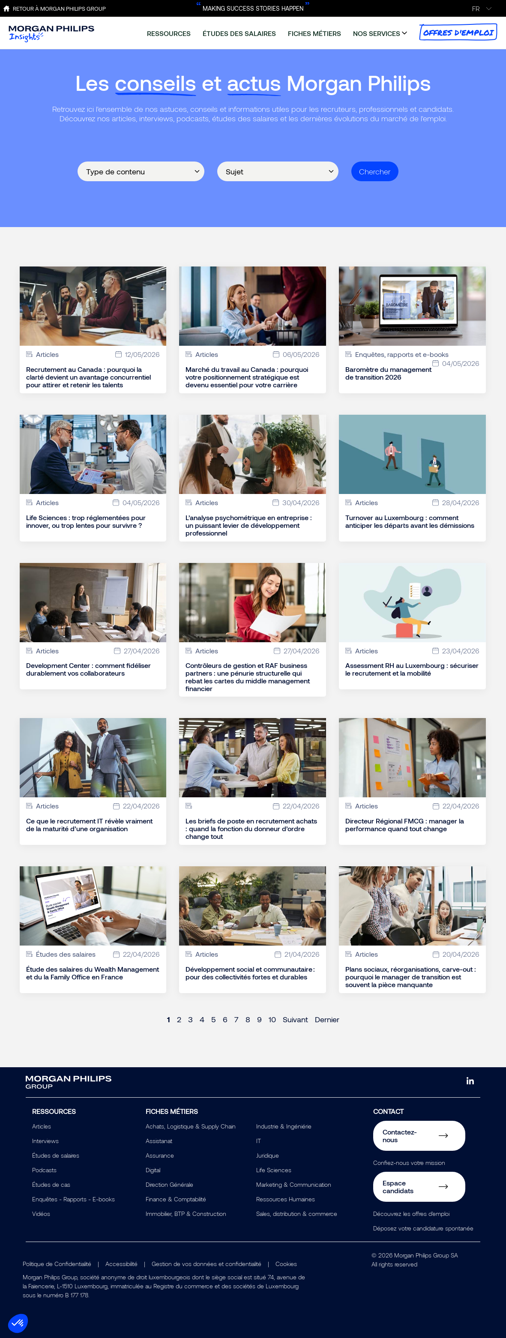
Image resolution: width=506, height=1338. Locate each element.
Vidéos (41, 1213)
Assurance (160, 1155)
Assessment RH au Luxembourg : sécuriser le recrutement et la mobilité (412, 669)
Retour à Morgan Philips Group (59, 8)
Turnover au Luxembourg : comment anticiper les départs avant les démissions (409, 521)
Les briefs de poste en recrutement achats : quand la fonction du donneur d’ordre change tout (251, 828)
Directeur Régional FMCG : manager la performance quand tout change (404, 824)
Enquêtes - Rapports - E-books (73, 1199)
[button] (18, 1323)
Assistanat (159, 1140)
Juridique (267, 1155)
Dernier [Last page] (327, 1019)
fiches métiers (314, 33)
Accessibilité (121, 1263)
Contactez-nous (400, 1135)
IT (258, 1140)
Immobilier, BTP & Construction (186, 1213)
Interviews (45, 1140)
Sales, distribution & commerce (296, 1213)
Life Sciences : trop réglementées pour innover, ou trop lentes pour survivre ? (86, 521)
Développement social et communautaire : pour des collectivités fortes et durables (250, 973)
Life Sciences (273, 1169)
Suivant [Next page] (295, 1019)
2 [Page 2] (179, 1019)
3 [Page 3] (190, 1019)
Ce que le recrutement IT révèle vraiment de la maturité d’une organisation (89, 824)
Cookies (286, 1263)
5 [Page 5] (213, 1019)
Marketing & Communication (293, 1184)
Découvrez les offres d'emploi (411, 1213)
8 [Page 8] (248, 1019)
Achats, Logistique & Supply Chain (191, 1126)
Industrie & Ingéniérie (283, 1126)
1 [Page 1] (168, 1019)
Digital (153, 1169)
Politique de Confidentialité (57, 1263)
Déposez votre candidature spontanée (423, 1228)
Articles (41, 1126)
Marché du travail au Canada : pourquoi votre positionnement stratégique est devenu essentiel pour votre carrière (247, 377)
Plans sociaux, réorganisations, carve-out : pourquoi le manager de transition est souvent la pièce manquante (410, 976)
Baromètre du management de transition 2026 (388, 373)
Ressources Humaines (285, 1199)
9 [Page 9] (259, 1019)
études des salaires (239, 33)
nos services (376, 33)
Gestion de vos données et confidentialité (206, 1263)
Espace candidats (398, 1186)
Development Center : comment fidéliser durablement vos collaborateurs (88, 669)
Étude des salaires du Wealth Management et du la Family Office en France (92, 973)
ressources (169, 33)
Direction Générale (169, 1184)
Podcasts (44, 1169)
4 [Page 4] (202, 1019)
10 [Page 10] (272, 1019)
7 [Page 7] (236, 1019)
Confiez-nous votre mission (409, 1162)
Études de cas (51, 1184)
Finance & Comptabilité (176, 1199)
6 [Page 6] (225, 1019)
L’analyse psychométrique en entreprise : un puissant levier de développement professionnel (249, 525)
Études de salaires (55, 1155)
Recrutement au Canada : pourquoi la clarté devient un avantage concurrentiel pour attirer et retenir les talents (88, 377)
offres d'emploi (458, 31)
